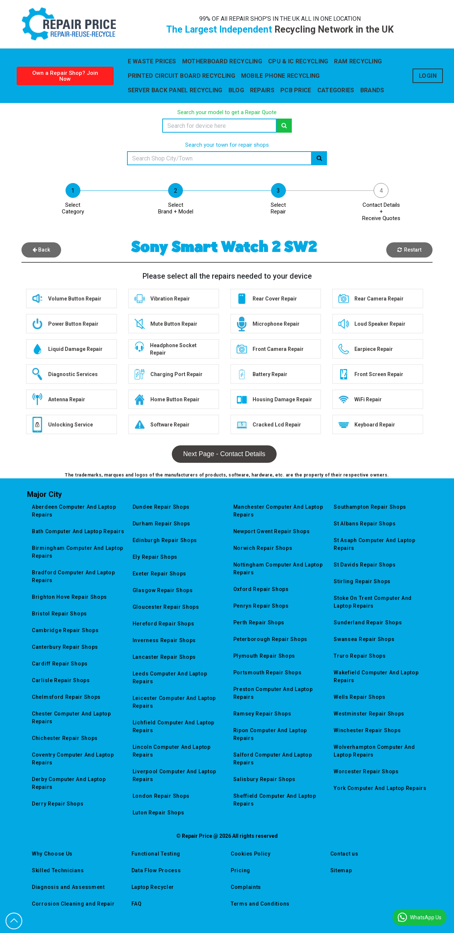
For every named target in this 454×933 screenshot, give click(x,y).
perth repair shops (259, 622)
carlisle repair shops (61, 680)
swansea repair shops (364, 639)
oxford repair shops (261, 589)
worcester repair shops (366, 771)
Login (428, 75)
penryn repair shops (261, 606)
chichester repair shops (65, 738)
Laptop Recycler (152, 887)
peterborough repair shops (270, 639)
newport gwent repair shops (271, 531)
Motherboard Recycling (222, 61)
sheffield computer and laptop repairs (274, 800)
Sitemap (341, 870)
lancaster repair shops (164, 657)
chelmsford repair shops (66, 697)
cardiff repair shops (60, 664)
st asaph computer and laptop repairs (374, 544)
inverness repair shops (164, 640)
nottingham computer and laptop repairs (278, 568)
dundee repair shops (161, 507)
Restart (409, 250)
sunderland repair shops (368, 622)
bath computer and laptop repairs (78, 531)
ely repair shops (155, 557)
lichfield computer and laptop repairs (173, 726)
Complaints (246, 887)
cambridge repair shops (65, 630)
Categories (335, 90)
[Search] (219, 126)
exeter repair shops (159, 574)
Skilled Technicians (58, 870)
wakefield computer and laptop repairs (376, 676)
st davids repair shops (364, 565)
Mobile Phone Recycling (280, 75)
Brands (372, 90)
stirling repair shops (362, 581)
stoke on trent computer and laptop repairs (373, 602)
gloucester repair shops (166, 607)
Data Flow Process (156, 870)
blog (236, 90)
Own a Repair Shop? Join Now (65, 76)
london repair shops (161, 796)
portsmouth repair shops (267, 672)
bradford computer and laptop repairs (73, 576)
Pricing (240, 870)
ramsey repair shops (262, 714)
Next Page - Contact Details (224, 454)
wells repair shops (359, 697)
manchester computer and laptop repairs (278, 511)
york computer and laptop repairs (380, 788)
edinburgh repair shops (165, 540)
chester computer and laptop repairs (71, 717)
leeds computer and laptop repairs (170, 677)
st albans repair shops (364, 524)
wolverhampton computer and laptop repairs (374, 751)
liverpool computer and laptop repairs (174, 775)
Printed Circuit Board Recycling (181, 75)
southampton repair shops (370, 507)
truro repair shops (360, 656)
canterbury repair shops (65, 647)
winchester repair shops (367, 730)
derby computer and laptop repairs (69, 783)
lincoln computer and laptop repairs (172, 751)
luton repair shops (158, 813)
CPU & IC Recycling (298, 61)
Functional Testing (156, 854)
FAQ (136, 904)
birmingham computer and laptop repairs (77, 552)
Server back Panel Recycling (175, 90)
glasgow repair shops (163, 590)
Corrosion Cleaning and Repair (73, 904)
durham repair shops (161, 524)
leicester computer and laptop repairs (174, 702)
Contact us (344, 854)
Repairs (262, 90)
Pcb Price (295, 90)
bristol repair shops (59, 614)
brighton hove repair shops (69, 597)
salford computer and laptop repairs (272, 759)
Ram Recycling (358, 61)
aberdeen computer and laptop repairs (74, 511)
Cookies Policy (251, 854)
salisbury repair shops (264, 779)
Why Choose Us (52, 854)
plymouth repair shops (264, 656)
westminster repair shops (369, 714)
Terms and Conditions (260, 904)
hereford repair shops (163, 624)
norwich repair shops (263, 548)
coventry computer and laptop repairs (73, 759)
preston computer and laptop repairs (273, 693)
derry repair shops (58, 804)
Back (41, 250)
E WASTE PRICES (152, 61)
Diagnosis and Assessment (68, 887)
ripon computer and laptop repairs (270, 734)
